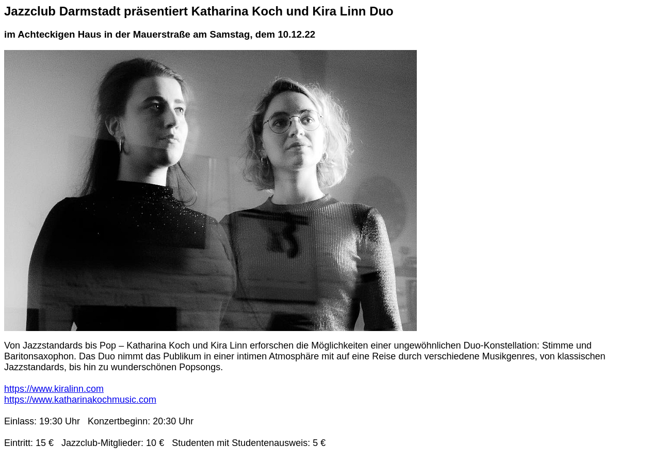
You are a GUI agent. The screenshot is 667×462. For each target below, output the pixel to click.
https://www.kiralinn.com (54, 389)
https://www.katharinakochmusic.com (80, 399)
